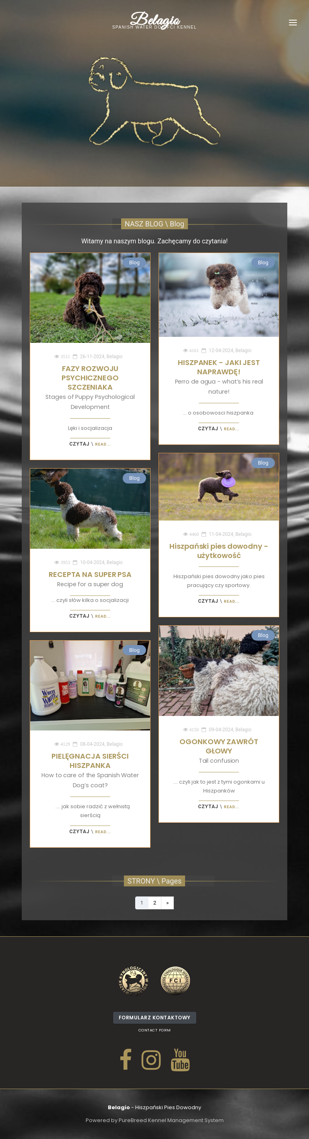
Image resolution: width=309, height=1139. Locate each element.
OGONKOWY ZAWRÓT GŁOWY (218, 751)
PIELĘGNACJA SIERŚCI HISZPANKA (90, 770)
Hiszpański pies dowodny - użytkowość (218, 550)
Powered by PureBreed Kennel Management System (155, 1120)
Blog (134, 262)
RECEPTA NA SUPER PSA (90, 578)
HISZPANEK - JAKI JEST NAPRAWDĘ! (219, 376)
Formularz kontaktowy (155, 1019)
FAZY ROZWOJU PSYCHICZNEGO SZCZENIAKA (89, 387)
